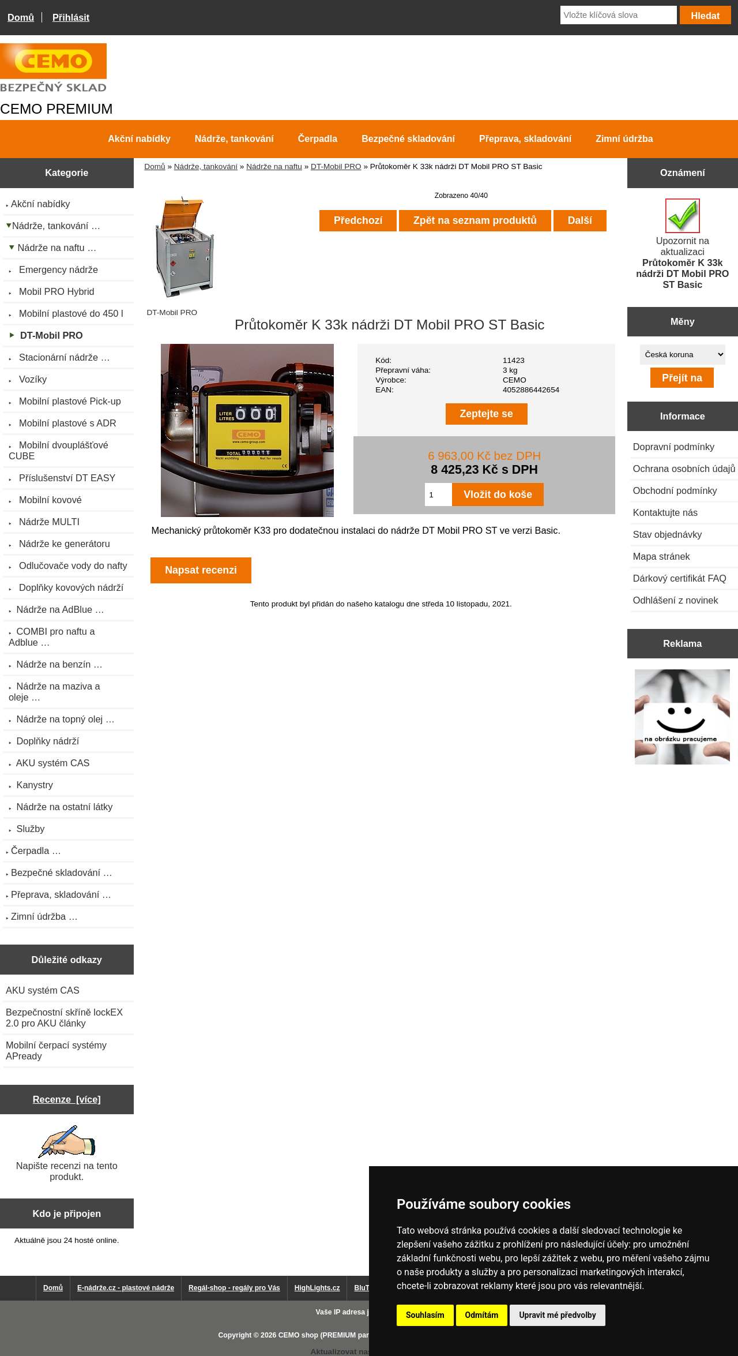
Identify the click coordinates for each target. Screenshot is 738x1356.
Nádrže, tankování (206, 166)
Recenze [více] (67, 1099)
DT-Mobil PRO (336, 166)
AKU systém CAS (43, 990)
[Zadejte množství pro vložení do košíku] (438, 494)
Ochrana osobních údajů (684, 468)
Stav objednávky (667, 534)
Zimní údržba (624, 139)
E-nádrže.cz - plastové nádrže (125, 1288)
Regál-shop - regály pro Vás (234, 1288)
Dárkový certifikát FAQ (679, 578)
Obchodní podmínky (675, 490)
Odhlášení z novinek (675, 600)
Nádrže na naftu (274, 166)
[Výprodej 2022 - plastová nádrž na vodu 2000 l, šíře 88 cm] (682, 718)
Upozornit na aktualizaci (682, 244)
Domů (20, 17)
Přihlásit (70, 17)
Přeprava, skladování (525, 139)
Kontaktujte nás (665, 512)
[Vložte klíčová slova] (618, 15)
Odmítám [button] (482, 1315)
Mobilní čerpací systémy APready (56, 1050)
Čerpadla (317, 139)
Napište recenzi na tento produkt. (67, 1153)
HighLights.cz (317, 1288)
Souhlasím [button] (425, 1315)
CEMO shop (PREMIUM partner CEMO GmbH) (354, 1335)
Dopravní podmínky (673, 446)
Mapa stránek (661, 556)
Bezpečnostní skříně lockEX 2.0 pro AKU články (64, 1017)
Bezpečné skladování (408, 139)
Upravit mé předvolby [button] (557, 1315)
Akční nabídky (139, 139)
